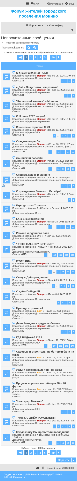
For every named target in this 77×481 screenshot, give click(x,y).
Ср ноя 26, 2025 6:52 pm (57, 177)
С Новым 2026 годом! (30, 116)
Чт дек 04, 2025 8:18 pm (60, 161)
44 (73, 443)
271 (54, 346)
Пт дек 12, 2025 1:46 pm (60, 130)
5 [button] (45, 57)
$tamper (41, 75)
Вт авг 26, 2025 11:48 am (61, 221)
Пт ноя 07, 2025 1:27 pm (61, 194)
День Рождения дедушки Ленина (38, 323)
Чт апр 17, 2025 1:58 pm (60, 340)
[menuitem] (35, 3)
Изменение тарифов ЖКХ (33, 127)
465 (54, 255)
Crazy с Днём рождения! (32, 277)
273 (66, 346)
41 (73, 169)
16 (68, 152)
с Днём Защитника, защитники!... (38, 87)
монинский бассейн (29, 158)
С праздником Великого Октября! (38, 191)
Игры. (38, 213)
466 (60, 255)
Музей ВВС (23, 260)
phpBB (26, 474)
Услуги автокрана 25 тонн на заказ (39, 369)
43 (68, 443)
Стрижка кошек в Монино (33, 174)
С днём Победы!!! (28, 291)
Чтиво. (38, 440)
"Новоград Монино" (29, 401)
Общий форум (42, 251)
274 (72, 346)
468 (72, 255)
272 (60, 346)
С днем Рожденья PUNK (32, 72)
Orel (39, 236)
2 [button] (31, 57)
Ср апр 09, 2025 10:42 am (58, 372)
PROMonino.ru (18, 477)
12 (58, 227)
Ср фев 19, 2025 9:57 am (61, 420)
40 (68, 169)
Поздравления (42, 78)
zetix (39, 177)
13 (63, 227)
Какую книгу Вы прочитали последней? (42, 432)
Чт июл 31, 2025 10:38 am (57, 236)
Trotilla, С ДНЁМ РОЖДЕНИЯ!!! (36, 417)
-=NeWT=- (42, 247)
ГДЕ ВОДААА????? (29, 337)
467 (66, 255)
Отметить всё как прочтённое (20, 52)
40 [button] (53, 57)
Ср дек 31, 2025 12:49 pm (61, 119)
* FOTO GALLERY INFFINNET (35, 244)
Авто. (38, 238)
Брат (39, 311)
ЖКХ (37, 132)
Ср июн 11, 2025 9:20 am (61, 263)
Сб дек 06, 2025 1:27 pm (61, 144)
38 (58, 169)
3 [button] (35, 57)
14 (58, 152)
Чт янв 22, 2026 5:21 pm (60, 104)
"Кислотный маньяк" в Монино (37, 101)
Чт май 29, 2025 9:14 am (61, 280)
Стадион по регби (28, 141)
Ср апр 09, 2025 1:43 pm (57, 357)
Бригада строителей (29, 308)
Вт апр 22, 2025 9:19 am (60, 326)
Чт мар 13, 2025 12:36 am (58, 389)
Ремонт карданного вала (32, 233)
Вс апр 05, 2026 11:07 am (61, 75)
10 (73, 286)
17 (73, 152)
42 (63, 443)
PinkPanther (43, 208)
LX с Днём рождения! (30, 218)
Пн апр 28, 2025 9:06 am (57, 311)
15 (63, 152)
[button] (20, 57)
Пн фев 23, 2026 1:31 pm (61, 90)
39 (63, 169)
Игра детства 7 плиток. (31, 205)
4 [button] (40, 57)
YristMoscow (43, 435)
